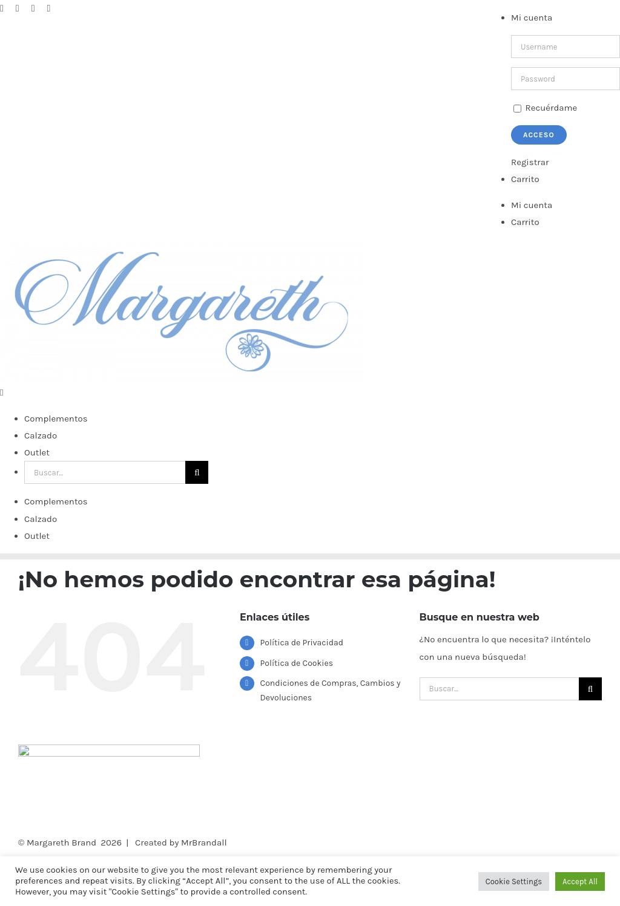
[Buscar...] (104, 786)
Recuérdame (545, 107)
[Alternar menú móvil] (1, 706)
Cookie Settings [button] (514, 881)
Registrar (530, 162)
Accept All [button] (580, 881)
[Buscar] (196, 786)
